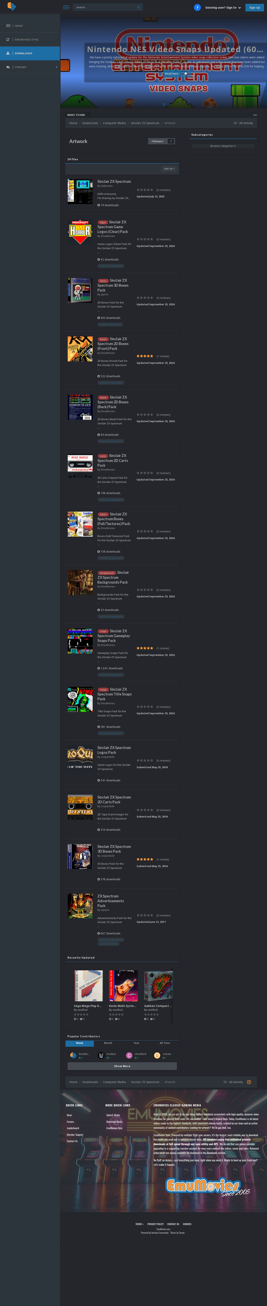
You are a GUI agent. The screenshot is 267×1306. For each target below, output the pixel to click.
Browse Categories (223, 146)
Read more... (163, 73)
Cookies (187, 1224)
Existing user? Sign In (223, 7)
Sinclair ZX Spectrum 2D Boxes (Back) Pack (113, 402)
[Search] (108, 7)
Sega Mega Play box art (91, 1006)
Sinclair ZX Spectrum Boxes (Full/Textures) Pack (113, 519)
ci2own (167, 1054)
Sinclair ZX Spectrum (114, 181)
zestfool (82, 1010)
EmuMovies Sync (114, 1128)
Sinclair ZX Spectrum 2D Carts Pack (112, 460)
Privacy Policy (155, 1224)
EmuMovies (108, 236)
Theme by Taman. (177, 1232)
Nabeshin (107, 186)
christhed (140, 1054)
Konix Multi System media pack (131, 1006)
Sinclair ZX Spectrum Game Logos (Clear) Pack (112, 227)
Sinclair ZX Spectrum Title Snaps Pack (114, 694)
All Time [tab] (165, 1043)
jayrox (104, 294)
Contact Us (72, 1141)
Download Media (114, 1122)
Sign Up (254, 7)
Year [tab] (136, 1043)
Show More (122, 1066)
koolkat (111, 1054)
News (69, 1115)
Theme (139, 1224)
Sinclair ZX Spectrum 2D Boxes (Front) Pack (113, 344)
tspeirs (105, 910)
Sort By (169, 168)
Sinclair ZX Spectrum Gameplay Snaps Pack (113, 636)
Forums (70, 1122)
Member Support (75, 1135)
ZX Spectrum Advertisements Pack (110, 901)
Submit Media (113, 1115)
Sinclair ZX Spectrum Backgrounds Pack (113, 577)
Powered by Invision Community (155, 1232)
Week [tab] (79, 1043)
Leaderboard (73, 1128)
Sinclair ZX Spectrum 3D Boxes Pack (113, 285)
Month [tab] (108, 1043)
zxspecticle (107, 757)
